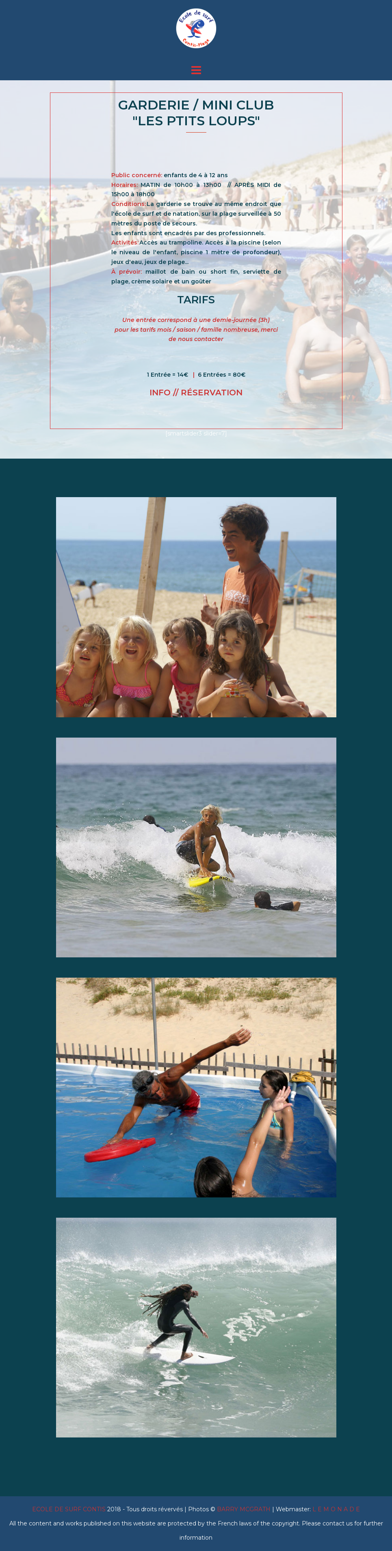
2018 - (79, 1509)
